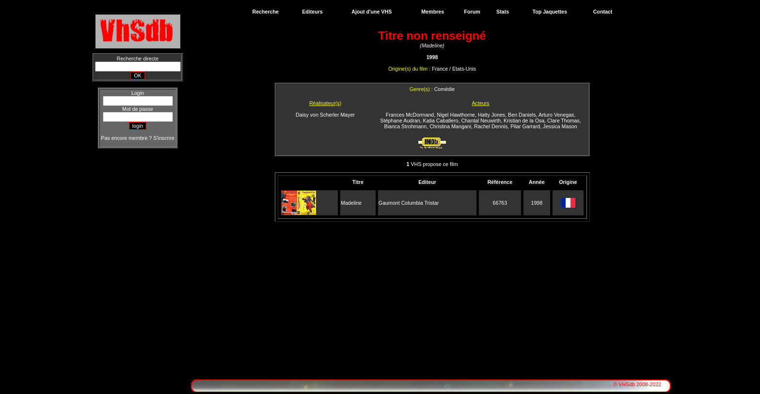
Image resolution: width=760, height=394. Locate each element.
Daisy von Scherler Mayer (325, 115)
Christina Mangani (450, 126)
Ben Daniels (522, 115)
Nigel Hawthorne (456, 115)
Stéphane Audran (400, 120)
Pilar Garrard (525, 126)
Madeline (351, 203)
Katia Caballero (441, 120)
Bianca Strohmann (405, 126)
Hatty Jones (491, 115)
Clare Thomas (563, 120)
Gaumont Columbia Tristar (409, 203)
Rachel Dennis (490, 126)
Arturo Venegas (556, 115)
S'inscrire (163, 138)
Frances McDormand (410, 115)
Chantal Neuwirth (481, 120)
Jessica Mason (560, 126)
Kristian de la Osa (524, 120)
